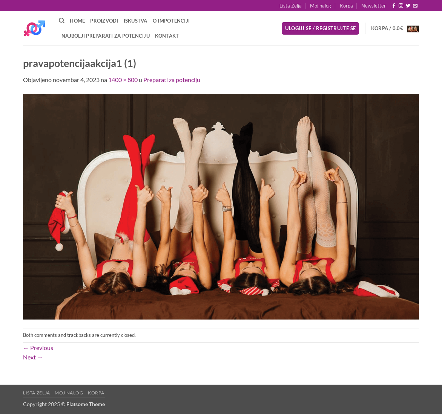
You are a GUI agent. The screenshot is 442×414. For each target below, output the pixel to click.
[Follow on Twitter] (408, 6)
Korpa (346, 6)
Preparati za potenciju (171, 79)
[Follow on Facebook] (393, 6)
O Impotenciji (171, 21)
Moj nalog (320, 6)
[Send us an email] (415, 6)
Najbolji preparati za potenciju (105, 36)
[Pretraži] (61, 21)
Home (77, 21)
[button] (373, 5)
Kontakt (167, 36)
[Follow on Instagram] (401, 6)
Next (33, 357)
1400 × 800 (123, 79)
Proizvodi (104, 21)
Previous (38, 347)
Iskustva (135, 21)
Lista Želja (290, 6)
